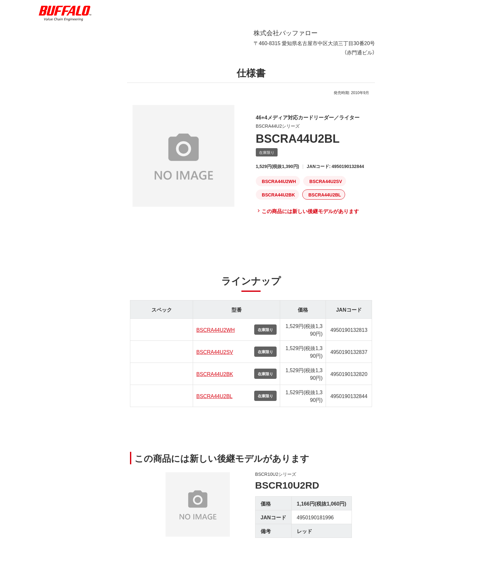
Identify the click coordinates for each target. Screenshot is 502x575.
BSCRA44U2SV (214, 357)
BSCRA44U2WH (215, 335)
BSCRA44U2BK (214, 379)
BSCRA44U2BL (214, 401)
